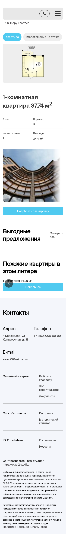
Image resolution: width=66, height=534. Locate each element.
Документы (47, 396)
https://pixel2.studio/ (16, 464)
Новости (45, 446)
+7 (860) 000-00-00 (47, 335)
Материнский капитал (48, 421)
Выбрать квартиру (45, 378)
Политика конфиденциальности (25, 526)
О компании (47, 440)
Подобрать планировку (33, 211)
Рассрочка (46, 413)
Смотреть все (56, 235)
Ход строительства (49, 387)
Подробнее (33, 287)
